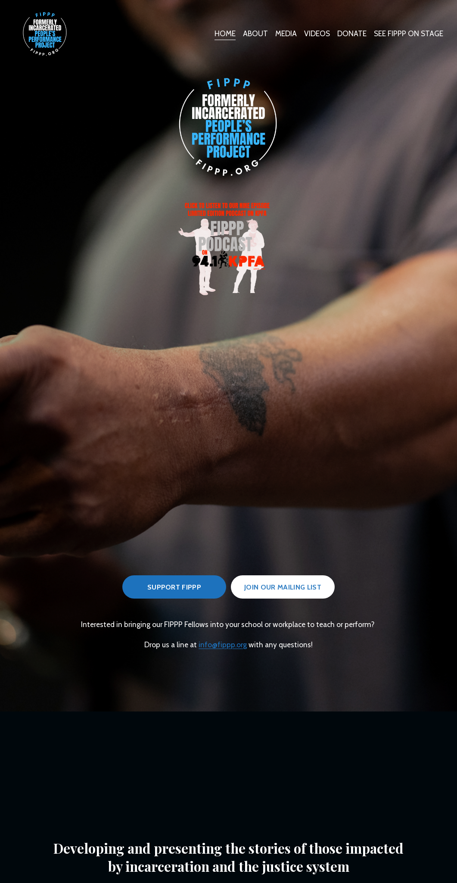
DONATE (352, 33)
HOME (225, 33)
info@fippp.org (223, 644)
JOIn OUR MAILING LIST (282, 587)
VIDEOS (317, 33)
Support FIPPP (174, 587)
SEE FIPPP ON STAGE (408, 33)
